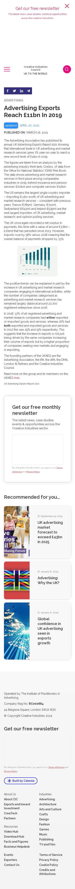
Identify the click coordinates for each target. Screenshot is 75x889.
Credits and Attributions (47, 872)
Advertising (47, 799)
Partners (10, 818)
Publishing (46, 839)
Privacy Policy (33, 472)
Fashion (44, 824)
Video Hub (11, 831)
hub (16, 377)
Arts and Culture (50, 809)
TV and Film (47, 844)
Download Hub (14, 836)
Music (43, 834)
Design (44, 819)
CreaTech (10, 813)
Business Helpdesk (17, 846)
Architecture (47, 804)
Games (44, 829)
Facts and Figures (16, 841)
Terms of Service (56, 767)
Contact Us (11, 865)
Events (8, 854)
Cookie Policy (48, 865)
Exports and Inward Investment (17, 806)
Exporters (10, 859)
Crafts (43, 814)
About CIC (11, 799)
